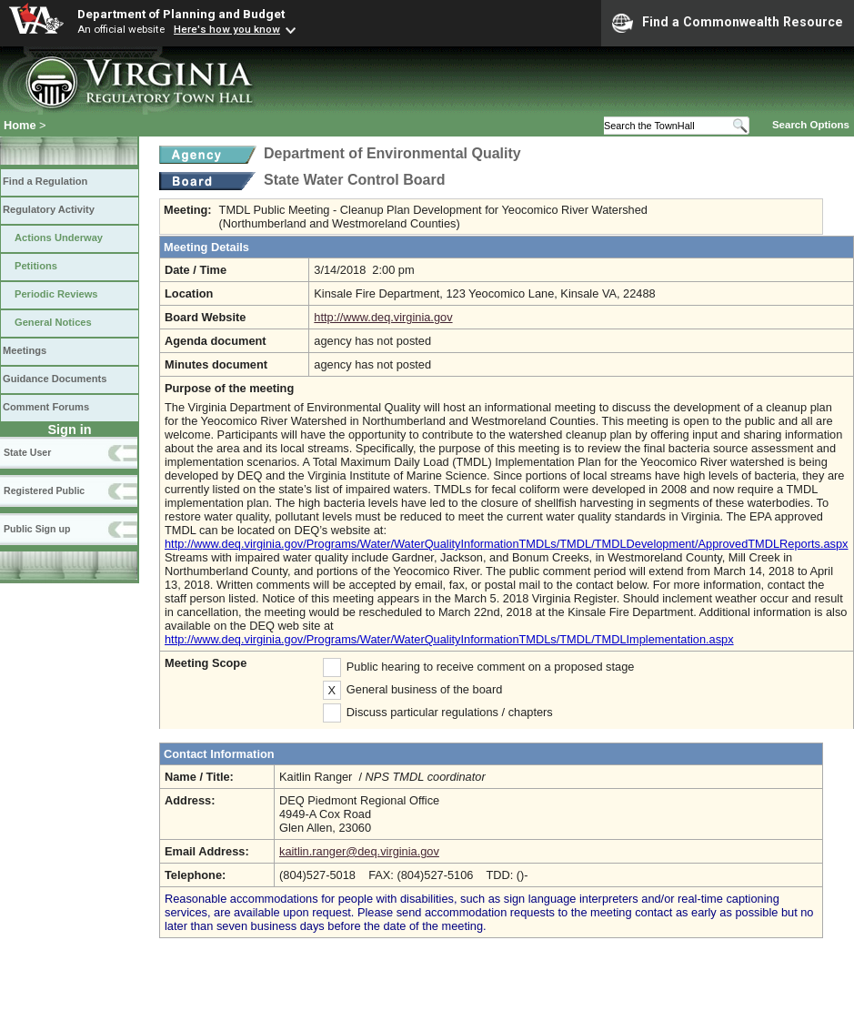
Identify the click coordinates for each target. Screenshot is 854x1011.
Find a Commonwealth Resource (727, 23)
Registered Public (44, 490)
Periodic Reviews (56, 293)
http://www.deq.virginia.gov (383, 317)
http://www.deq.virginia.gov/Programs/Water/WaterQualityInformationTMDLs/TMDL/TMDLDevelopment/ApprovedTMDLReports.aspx (507, 544)
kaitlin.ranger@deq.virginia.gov (359, 851)
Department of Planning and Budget (181, 13)
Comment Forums (46, 406)
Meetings (24, 350)
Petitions (36, 265)
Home (20, 125)
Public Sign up (37, 528)
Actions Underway (59, 237)
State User (27, 452)
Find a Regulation (45, 181)
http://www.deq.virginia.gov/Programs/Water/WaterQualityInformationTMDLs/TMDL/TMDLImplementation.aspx (449, 639)
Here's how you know (227, 29)
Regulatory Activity (49, 209)
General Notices (53, 322)
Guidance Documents (54, 378)
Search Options (810, 124)
